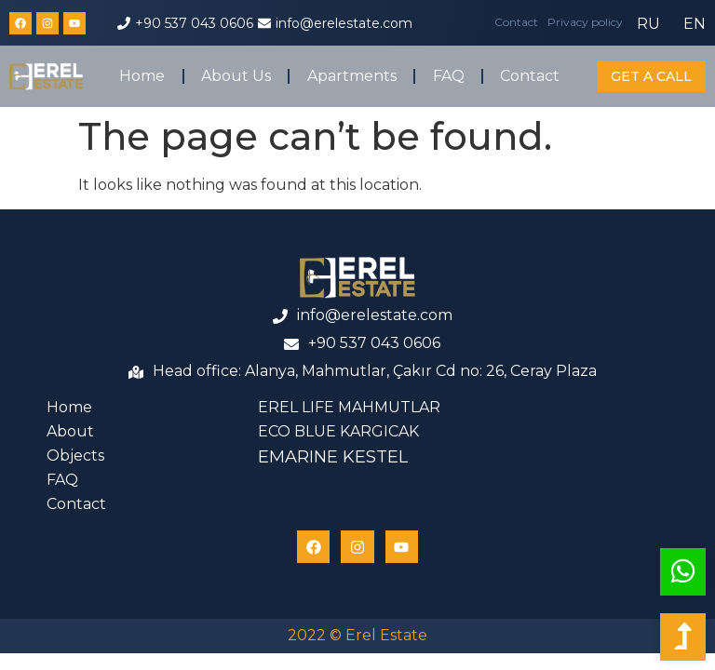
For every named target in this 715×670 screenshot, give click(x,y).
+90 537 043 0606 (194, 23)
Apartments (352, 76)
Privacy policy (585, 22)
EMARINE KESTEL (333, 457)
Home (142, 76)
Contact (516, 22)
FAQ (449, 76)
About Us (236, 76)
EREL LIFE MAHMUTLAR (349, 407)
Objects (75, 455)
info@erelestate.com (344, 23)
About (70, 431)
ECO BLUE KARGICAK (338, 431)
